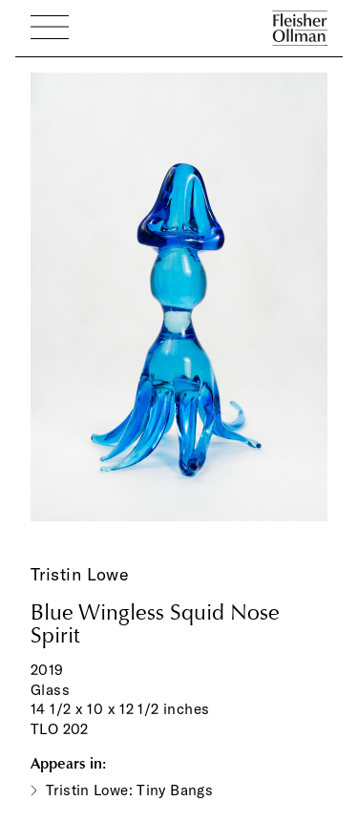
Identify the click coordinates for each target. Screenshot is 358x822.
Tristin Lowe (80, 574)
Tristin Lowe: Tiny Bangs (129, 790)
